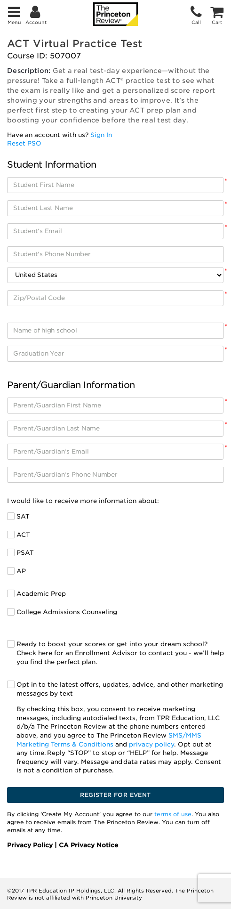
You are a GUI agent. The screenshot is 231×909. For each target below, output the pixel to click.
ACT (23, 534)
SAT (23, 516)
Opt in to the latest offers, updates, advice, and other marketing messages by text (120, 728)
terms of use (172, 814)
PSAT (25, 552)
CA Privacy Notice (88, 845)
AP (21, 571)
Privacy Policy (31, 845)
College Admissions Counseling (66, 612)
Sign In (101, 134)
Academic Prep (41, 593)
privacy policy (151, 744)
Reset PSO (24, 143)
